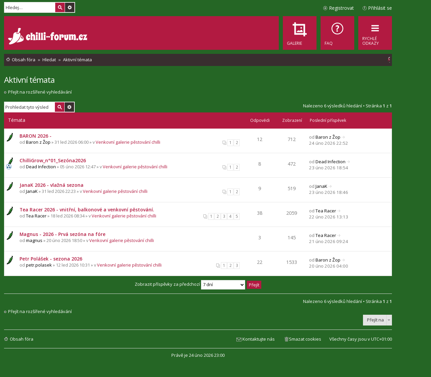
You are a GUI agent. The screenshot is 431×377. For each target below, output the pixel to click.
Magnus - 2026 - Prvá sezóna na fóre (62, 234)
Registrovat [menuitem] (341, 8)
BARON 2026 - (36, 136)
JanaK (32, 191)
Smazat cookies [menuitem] (305, 339)
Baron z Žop (38, 142)
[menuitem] (337, 33)
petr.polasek (39, 265)
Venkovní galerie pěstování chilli (128, 142)
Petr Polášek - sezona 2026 (51, 258)
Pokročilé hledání (69, 7)
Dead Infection (41, 167)
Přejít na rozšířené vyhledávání (40, 92)
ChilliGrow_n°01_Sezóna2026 (53, 160)
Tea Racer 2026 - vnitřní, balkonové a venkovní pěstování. (87, 209)
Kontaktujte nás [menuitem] (258, 339)
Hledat (60, 7)
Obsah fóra (21, 339)
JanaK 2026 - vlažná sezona (52, 185)
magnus (34, 240)
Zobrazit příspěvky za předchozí (190, 284)
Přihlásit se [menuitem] (380, 8)
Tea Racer (36, 216)
